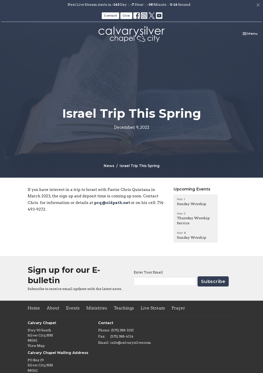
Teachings (124, 308)
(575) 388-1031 (122, 330)
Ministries (96, 308)
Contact (110, 15)
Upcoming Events (191, 189)
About (53, 308)
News (109, 166)
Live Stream (153, 308)
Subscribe (213, 281)
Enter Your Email (148, 272)
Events (73, 308)
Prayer (178, 308)
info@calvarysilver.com (130, 343)
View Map (36, 346)
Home (34, 308)
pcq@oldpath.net (112, 202)
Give (126, 15)
